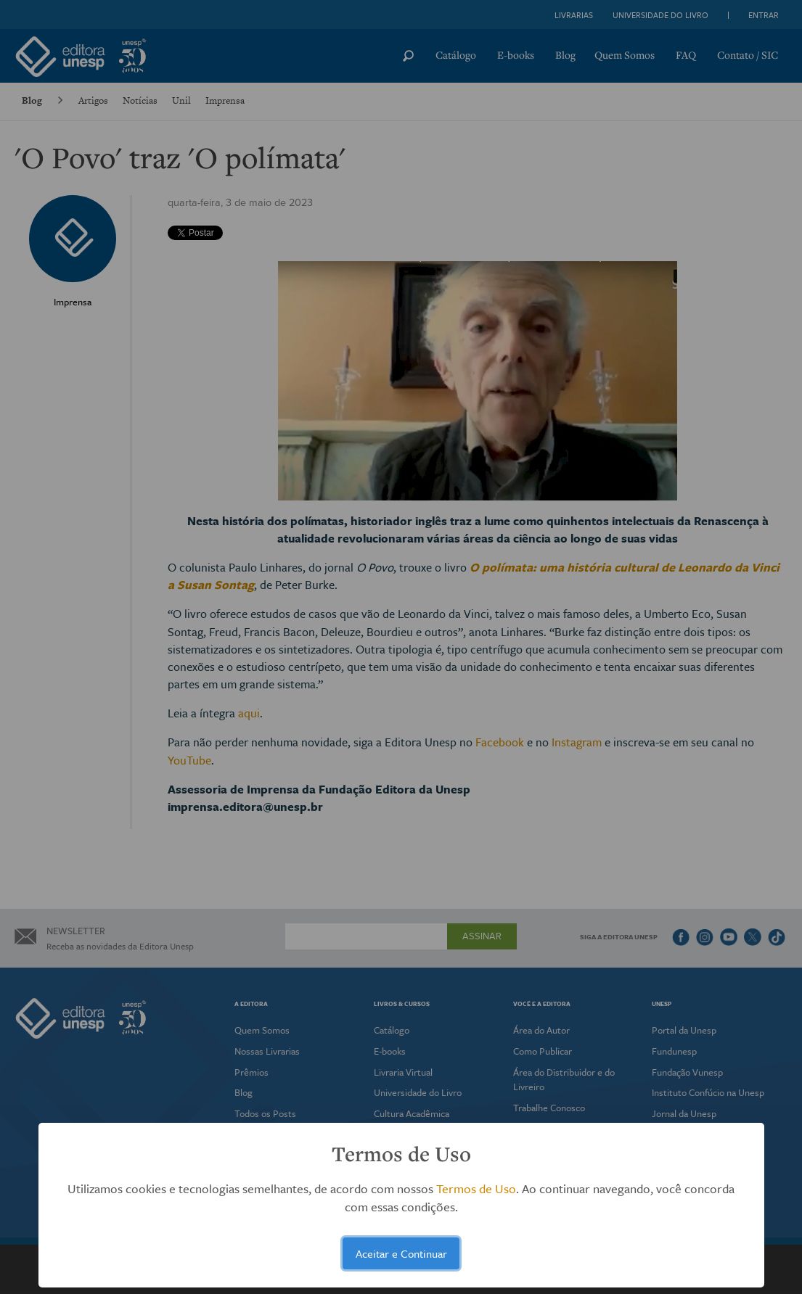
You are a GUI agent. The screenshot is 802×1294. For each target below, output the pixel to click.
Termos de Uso (476, 1188)
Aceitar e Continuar (401, 1253)
